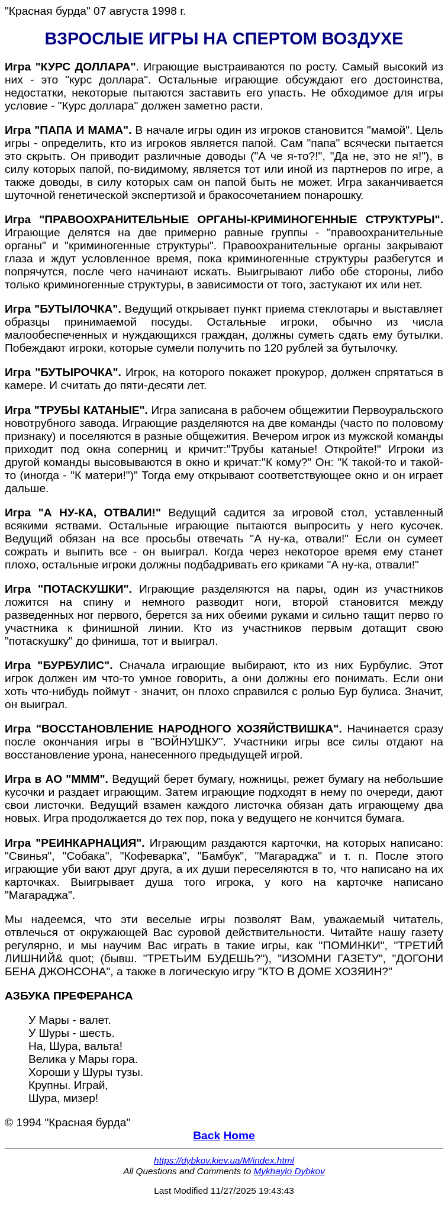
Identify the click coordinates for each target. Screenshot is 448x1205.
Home (238, 1135)
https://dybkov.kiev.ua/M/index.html (224, 1160)
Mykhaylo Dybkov (288, 1171)
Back (206, 1135)
